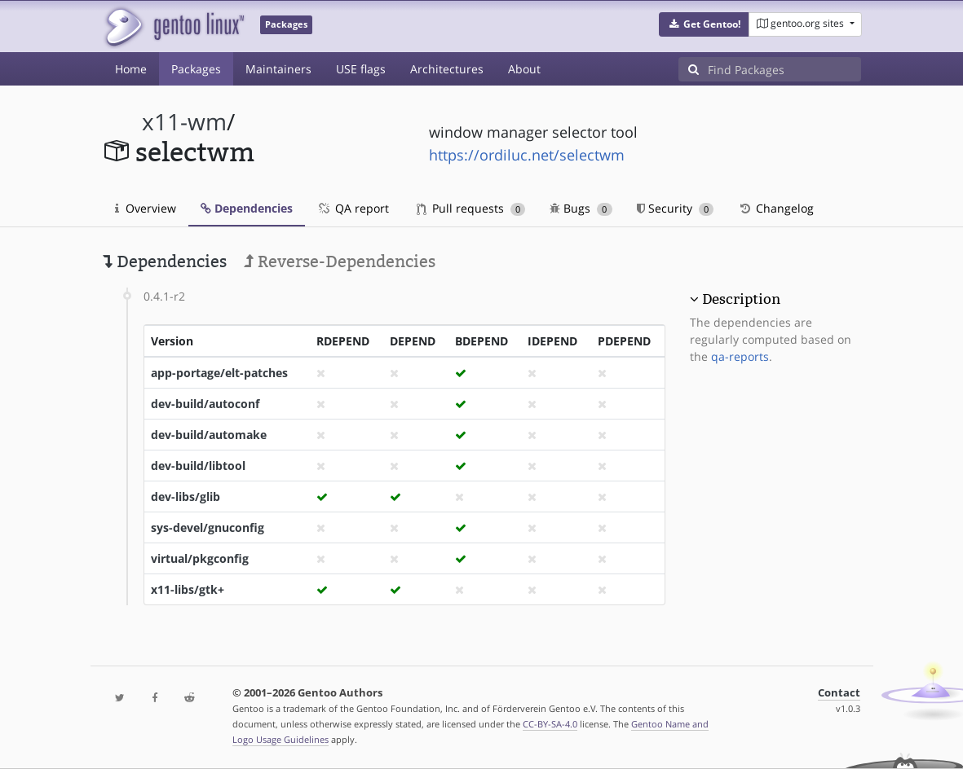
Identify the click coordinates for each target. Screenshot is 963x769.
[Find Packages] (784, 69)
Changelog (776, 208)
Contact (839, 693)
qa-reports (740, 356)
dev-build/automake (209, 434)
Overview (145, 208)
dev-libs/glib (185, 496)
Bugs (581, 208)
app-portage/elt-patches (219, 372)
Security (675, 208)
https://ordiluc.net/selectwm (527, 155)
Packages (196, 69)
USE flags (361, 69)
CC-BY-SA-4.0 (550, 724)
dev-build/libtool (198, 465)
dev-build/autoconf (205, 403)
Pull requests (471, 208)
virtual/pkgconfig (200, 558)
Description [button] (741, 299)
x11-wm (184, 122)
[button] (704, 24)
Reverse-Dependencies (339, 261)
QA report (353, 208)
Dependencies (247, 208)
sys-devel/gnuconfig (207, 527)
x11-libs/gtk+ (187, 589)
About (524, 69)
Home (131, 69)
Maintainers (278, 69)
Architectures (447, 69)
